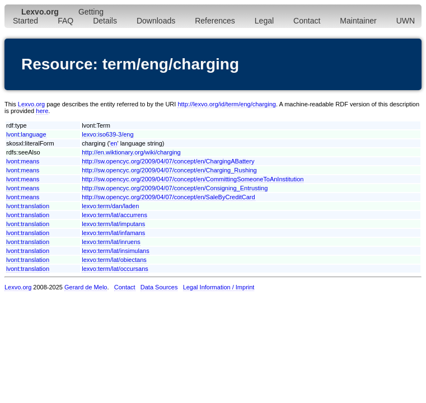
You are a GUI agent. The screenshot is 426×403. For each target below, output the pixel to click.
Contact (306, 20)
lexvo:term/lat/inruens (111, 241)
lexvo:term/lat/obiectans (114, 259)
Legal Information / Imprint (219, 287)
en (113, 143)
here (42, 110)
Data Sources (159, 287)
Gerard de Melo (85, 287)
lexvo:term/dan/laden (110, 206)
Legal (264, 20)
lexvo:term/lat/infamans (113, 232)
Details (105, 20)
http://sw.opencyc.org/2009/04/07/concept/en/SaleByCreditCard (168, 197)
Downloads (156, 20)
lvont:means (22, 161)
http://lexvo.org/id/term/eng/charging (226, 104)
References (215, 20)
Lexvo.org (31, 104)
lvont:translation (27, 206)
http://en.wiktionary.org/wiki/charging (131, 152)
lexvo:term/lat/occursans (115, 268)
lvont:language (26, 134)
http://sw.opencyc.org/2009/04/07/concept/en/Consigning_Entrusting (175, 188)
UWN (405, 20)
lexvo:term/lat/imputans (113, 224)
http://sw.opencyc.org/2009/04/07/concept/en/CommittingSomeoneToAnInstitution (192, 179)
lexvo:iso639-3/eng (107, 134)
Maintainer (358, 20)
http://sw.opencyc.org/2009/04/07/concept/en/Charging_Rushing (169, 170)
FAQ (65, 20)
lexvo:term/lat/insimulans (115, 250)
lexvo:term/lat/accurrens (114, 215)
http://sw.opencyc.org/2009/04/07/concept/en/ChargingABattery (168, 161)
